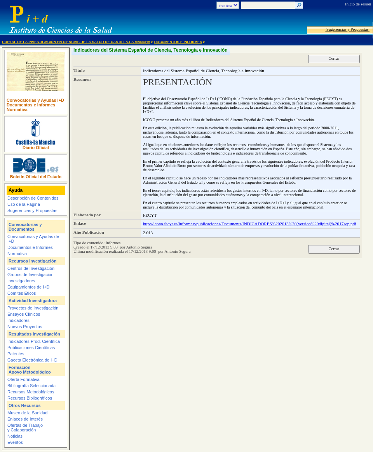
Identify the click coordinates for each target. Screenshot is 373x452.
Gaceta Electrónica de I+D (32, 360)
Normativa (17, 109)
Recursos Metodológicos (30, 391)
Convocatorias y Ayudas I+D (35, 100)
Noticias (15, 436)
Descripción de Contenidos (32, 198)
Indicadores (18, 320)
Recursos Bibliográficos (29, 398)
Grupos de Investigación (30, 274)
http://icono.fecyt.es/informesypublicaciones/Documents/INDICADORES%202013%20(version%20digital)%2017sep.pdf (249, 223)
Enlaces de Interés (25, 419)
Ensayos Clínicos (23, 314)
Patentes (15, 353)
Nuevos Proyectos (24, 326)
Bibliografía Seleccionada (31, 385)
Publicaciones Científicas (31, 347)
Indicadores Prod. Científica (33, 341)
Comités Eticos (21, 293)
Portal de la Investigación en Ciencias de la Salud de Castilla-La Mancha (76, 42)
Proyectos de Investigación (32, 308)
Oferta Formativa (23, 379)
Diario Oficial (36, 147)
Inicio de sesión (358, 4)
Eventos (15, 442)
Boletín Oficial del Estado (36, 176)
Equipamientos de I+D (28, 287)
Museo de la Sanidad (27, 412)
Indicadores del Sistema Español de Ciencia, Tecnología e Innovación (150, 50)
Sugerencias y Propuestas (347, 29)
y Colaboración (21, 430)
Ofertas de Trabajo (25, 425)
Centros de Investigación (30, 268)
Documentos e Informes (178, 42)
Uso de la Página (23, 204)
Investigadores (21, 280)
